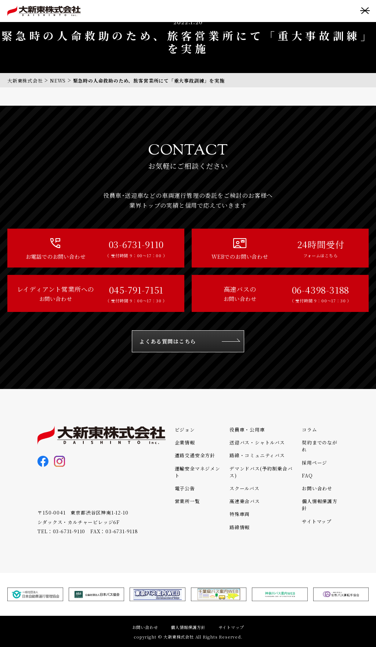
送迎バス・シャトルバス (257, 442)
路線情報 (239, 527)
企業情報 (185, 442)
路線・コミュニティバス (257, 455)
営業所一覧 (187, 501)
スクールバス (244, 488)
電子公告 (185, 488)
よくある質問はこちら (167, 341)
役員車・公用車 (247, 429)
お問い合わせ (317, 488)
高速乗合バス (244, 501)
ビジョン (185, 429)
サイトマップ (317, 521)
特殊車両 (239, 513)
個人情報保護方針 (188, 627)
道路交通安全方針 (195, 455)
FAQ (307, 475)
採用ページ (314, 462)
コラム (309, 429)
